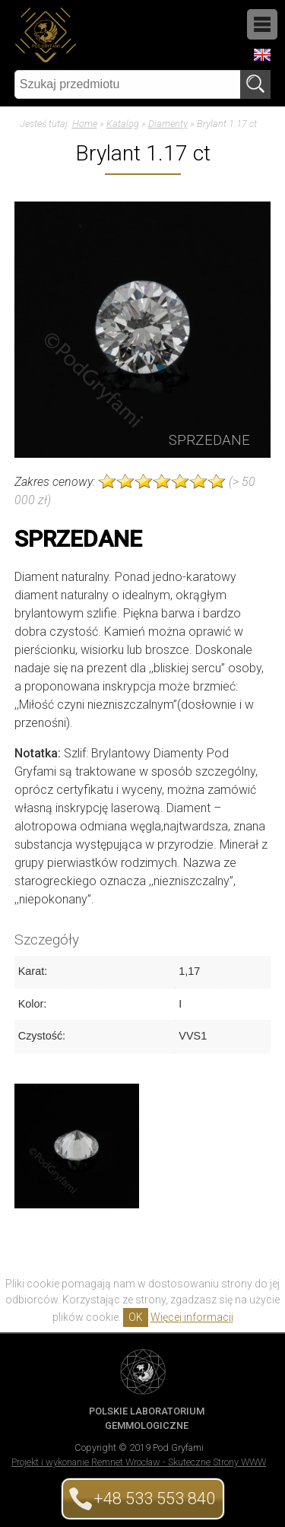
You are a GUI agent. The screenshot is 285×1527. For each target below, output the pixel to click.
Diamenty (168, 123)
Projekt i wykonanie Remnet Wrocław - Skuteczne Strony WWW (138, 1462)
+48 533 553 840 (154, 1498)
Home (84, 123)
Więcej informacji (191, 1317)
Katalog (122, 123)
